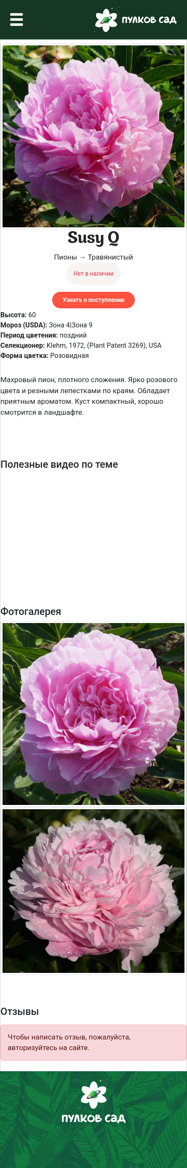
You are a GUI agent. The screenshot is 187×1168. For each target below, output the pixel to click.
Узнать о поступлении (93, 299)
